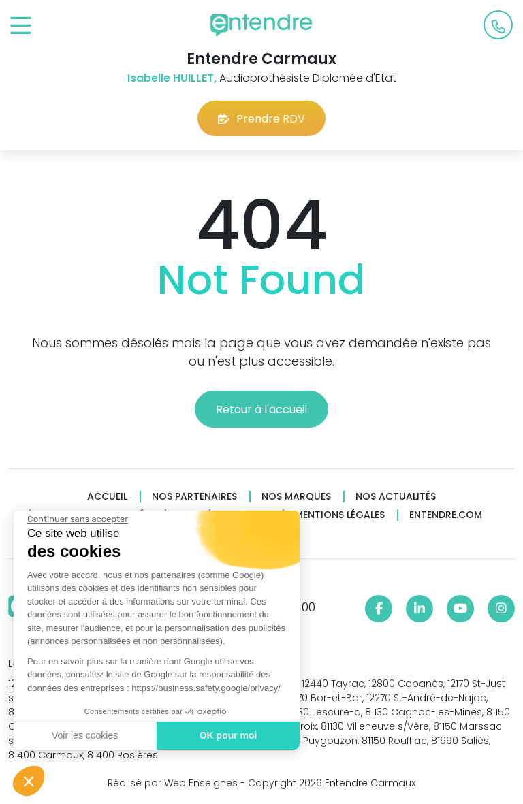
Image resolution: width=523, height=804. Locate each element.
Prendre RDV (261, 119)
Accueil (107, 496)
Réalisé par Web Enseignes (173, 783)
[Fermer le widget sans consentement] (76, 519)
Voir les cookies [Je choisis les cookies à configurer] (83, 735)
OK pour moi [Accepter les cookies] (226, 735)
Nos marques (296, 496)
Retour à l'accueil (261, 409)
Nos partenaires (194, 496)
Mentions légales (340, 515)
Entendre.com (445, 515)
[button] (28, 781)
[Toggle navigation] (20, 26)
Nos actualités (395, 496)
